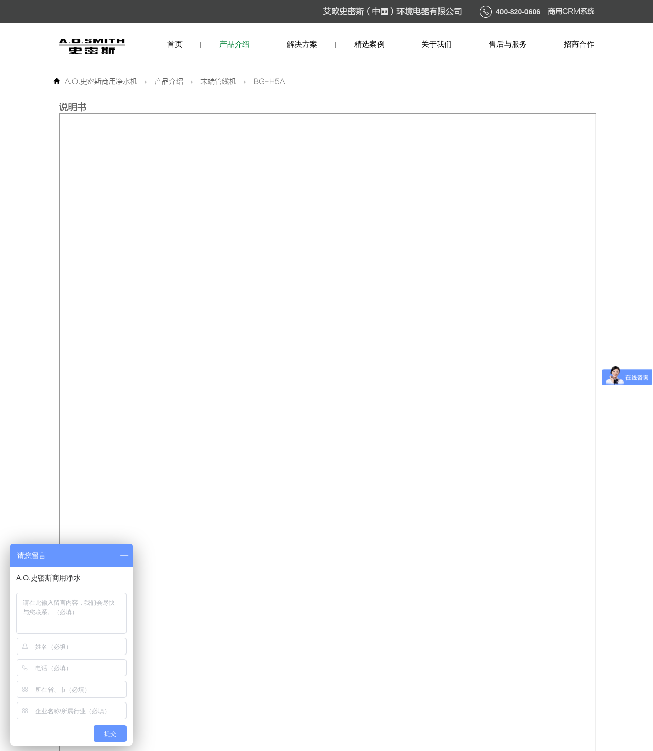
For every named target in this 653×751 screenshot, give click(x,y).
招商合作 (579, 44)
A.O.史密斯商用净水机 (101, 81)
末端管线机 (218, 81)
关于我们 (436, 44)
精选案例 (369, 44)
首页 (175, 44)
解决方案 (302, 44)
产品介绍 (234, 44)
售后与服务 (508, 44)
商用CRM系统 (571, 11)
